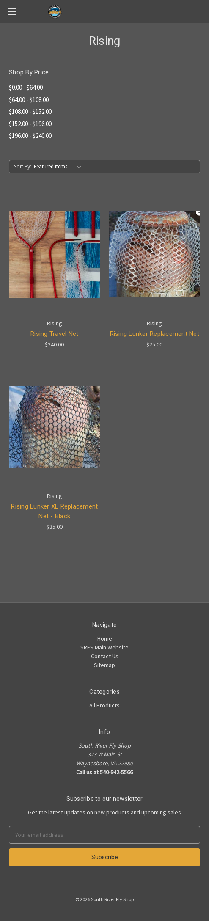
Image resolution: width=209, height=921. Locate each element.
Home (104, 638)
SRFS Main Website (104, 647)
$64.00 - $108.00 (29, 100)
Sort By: (22, 166)
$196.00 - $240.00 (30, 136)
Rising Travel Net (54, 334)
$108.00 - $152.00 (30, 111)
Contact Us (104, 656)
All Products (104, 705)
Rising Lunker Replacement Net (154, 334)
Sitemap (104, 665)
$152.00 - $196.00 (30, 124)
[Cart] (204, 11)
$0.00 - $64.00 (26, 87)
